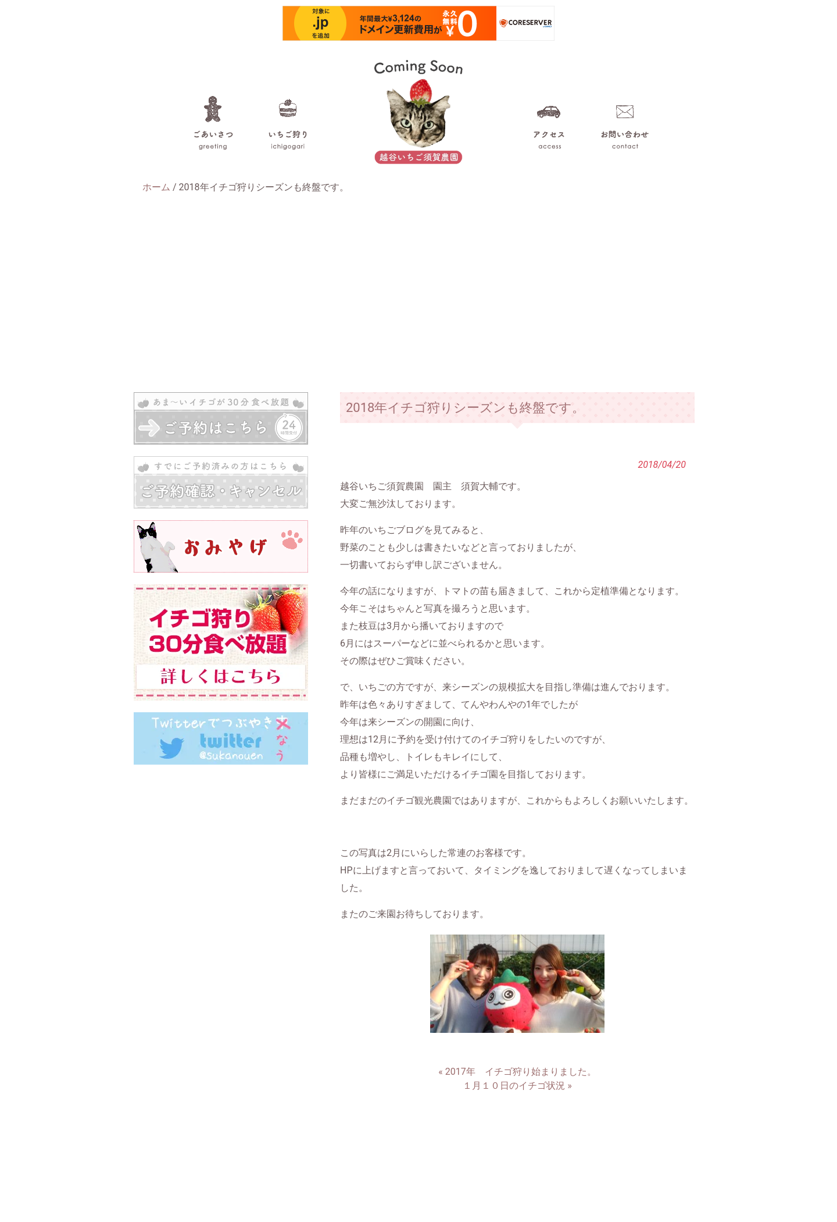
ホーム (156, 187)
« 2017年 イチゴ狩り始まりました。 (517, 1071)
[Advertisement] (418, 293)
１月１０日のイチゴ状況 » (517, 1085)
